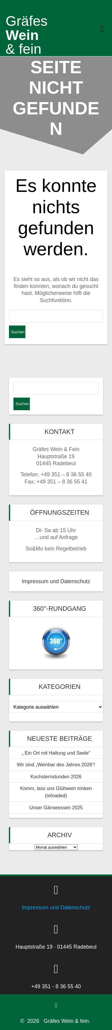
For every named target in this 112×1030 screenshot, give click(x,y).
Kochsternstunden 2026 (56, 776)
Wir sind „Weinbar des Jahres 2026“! (56, 764)
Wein (26, 28)
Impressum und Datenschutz (56, 581)
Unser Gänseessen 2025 (56, 807)
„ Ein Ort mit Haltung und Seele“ (56, 753)
